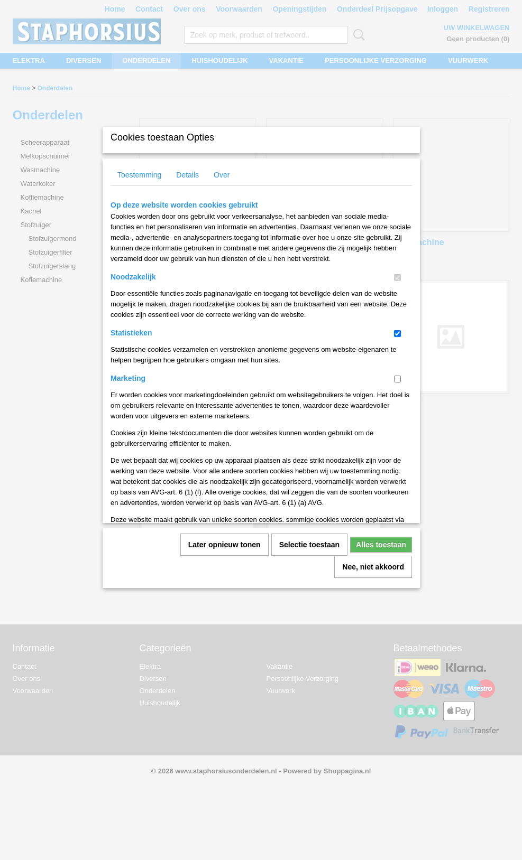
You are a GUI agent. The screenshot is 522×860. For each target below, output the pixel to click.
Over (222, 175)
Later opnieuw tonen (224, 544)
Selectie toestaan (309, 544)
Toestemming (139, 175)
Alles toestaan (381, 544)
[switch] (397, 277)
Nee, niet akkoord (373, 567)
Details (187, 175)
